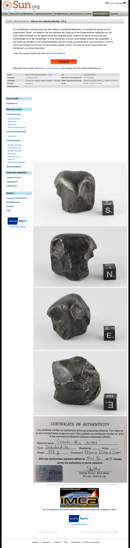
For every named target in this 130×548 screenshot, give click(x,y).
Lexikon (88, 14)
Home (5, 14)
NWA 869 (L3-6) (14, 157)
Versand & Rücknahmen (17, 198)
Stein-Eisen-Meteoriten (16, 132)
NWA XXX (11, 159)
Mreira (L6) (12, 154)
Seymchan (12, 136)
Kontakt (10, 206)
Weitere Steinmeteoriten (17, 162)
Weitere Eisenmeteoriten (17, 127)
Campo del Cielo (14, 119)
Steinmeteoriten (13, 140)
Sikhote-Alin (12, 125)
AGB (9, 211)
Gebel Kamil (12, 122)
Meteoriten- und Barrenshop (21, 14)
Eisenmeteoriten (14, 114)
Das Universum (76, 14)
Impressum (46, 542)
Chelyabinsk (12, 182)
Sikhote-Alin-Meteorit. (56, 53)
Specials (114, 14)
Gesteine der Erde (14, 145)
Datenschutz (75, 542)
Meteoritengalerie (101, 14)
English (112, 3)
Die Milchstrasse (61, 14)
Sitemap (35, 542)
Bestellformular (13, 202)
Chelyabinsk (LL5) (14, 148)
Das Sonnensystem (44, 14)
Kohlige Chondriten (15, 151)
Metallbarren (12, 103)
